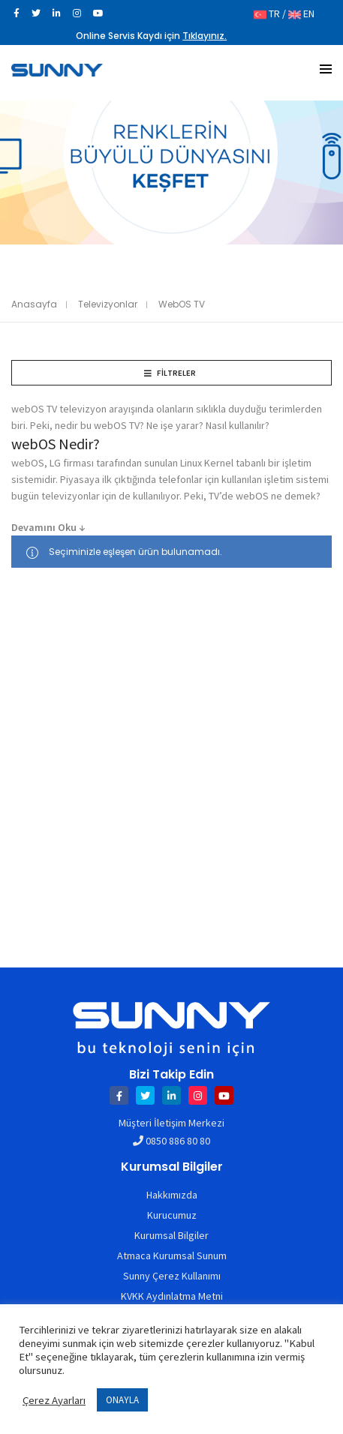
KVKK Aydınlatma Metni (172, 1296)
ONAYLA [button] (122, 1400)
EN (301, 13)
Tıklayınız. (204, 35)
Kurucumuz (172, 1215)
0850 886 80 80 (178, 1141)
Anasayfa (34, 304)
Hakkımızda (171, 1195)
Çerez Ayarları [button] (54, 1400)
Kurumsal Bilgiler (171, 1235)
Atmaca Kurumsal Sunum (172, 1255)
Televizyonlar (107, 304)
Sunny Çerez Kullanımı (172, 1275)
